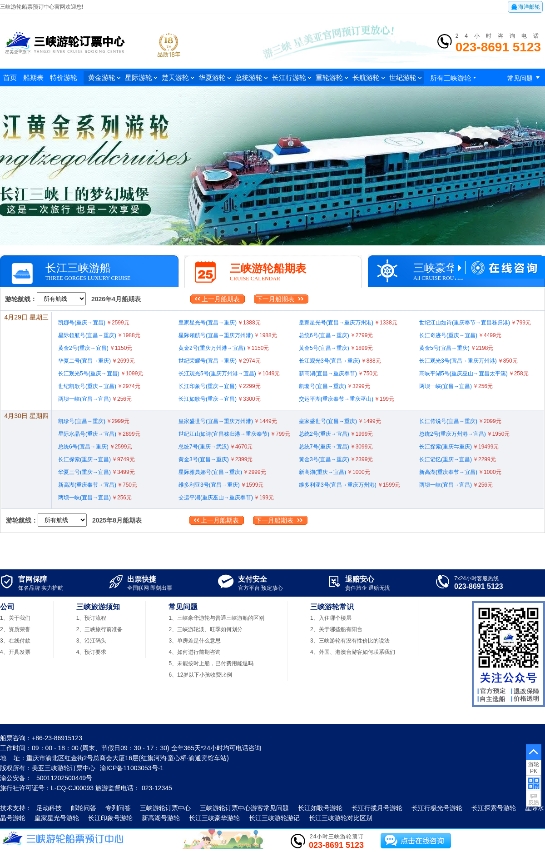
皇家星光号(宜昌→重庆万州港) (348, 322)
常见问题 (525, 78)
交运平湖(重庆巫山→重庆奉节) (226, 497)
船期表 (33, 77)
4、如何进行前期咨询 (194, 652)
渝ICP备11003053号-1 (132, 768)
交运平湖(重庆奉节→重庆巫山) (346, 399)
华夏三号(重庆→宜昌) (96, 472)
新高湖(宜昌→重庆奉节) (338, 373)
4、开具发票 (15, 652)
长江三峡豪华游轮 (214, 818)
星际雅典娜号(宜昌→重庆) (222, 472)
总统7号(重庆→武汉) (215, 446)
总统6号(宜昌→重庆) (336, 335)
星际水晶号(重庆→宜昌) (99, 434)
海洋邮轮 (525, 6)
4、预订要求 (91, 652)
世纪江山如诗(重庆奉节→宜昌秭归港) (475, 322)
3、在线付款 (15, 641)
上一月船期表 (221, 299)
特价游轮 (63, 77)
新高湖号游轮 (161, 818)
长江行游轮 (291, 77)
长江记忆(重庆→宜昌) (457, 459)
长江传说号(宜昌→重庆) (460, 421)
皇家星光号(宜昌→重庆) (219, 322)
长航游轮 (368, 77)
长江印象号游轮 (110, 818)
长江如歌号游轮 (320, 808)
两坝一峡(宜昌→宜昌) (456, 386)
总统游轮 (251, 77)
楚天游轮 (178, 77)
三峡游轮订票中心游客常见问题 (244, 808)
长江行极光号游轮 (436, 808)
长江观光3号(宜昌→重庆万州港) (468, 361)
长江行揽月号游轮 (377, 808)
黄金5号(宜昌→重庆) (336, 348)
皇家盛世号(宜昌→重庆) (340, 421)
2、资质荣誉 (15, 629)
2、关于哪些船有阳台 (336, 629)
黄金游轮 (104, 77)
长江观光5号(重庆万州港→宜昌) (229, 373)
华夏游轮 (214, 77)
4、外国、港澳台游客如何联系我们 (352, 652)
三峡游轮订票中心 (165, 808)
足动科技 (49, 808)
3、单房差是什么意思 (194, 641)
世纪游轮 (405, 77)
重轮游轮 (332, 77)
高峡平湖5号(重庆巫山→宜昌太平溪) (474, 373)
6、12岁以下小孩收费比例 (200, 675)
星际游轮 (141, 77)
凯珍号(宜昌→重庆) (93, 421)
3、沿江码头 (91, 641)
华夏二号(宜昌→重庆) (96, 361)
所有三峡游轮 (454, 78)
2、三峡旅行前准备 (99, 629)
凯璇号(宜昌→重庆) (334, 386)
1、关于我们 (15, 618)
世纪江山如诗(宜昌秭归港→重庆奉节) (234, 434)
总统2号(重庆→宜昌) (336, 434)
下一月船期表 (275, 299)
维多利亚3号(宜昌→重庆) (220, 485)
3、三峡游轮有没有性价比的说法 (350, 641)
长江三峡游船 (78, 268)
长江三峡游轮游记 (274, 818)
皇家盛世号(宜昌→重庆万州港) (227, 421)
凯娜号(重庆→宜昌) (93, 322)
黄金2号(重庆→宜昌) (95, 348)
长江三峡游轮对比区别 (340, 818)
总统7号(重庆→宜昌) (336, 446)
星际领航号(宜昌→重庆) (99, 335)
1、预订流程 (91, 618)
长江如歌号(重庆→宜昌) (219, 399)
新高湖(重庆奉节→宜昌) (460, 472)
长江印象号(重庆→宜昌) (219, 386)
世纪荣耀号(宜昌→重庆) (219, 361)
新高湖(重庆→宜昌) (334, 472)
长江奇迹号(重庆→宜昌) (460, 335)
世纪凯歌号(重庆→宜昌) (99, 386)
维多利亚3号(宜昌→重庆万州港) (349, 485)
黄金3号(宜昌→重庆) (215, 459)
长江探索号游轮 (493, 808)
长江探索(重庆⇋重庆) (459, 446)
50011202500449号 (64, 778)
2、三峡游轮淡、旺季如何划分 (205, 629)
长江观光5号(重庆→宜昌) (100, 373)
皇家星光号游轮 (57, 818)
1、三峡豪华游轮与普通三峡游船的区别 (216, 618)
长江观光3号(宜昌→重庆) (340, 361)
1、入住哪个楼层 (331, 618)
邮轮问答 (83, 808)
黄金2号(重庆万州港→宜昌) (223, 348)
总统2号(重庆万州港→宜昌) (464, 434)
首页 (10, 77)
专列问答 (118, 808)
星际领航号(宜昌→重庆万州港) (227, 335)
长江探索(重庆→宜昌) (96, 459)
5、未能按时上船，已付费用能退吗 (210, 663)
